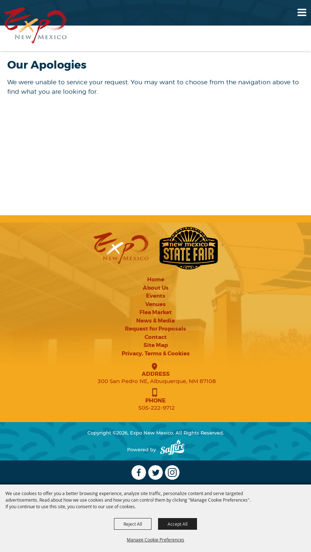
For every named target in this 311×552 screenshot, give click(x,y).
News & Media (155, 320)
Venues (155, 304)
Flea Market (155, 312)
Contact (156, 337)
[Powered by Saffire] (172, 450)
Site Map (155, 345)
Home (155, 279)
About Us (156, 288)
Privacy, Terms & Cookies (156, 353)
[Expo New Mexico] (35, 25)
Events (155, 296)
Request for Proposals (155, 328)
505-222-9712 (156, 407)
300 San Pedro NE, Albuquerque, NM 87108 (157, 381)
